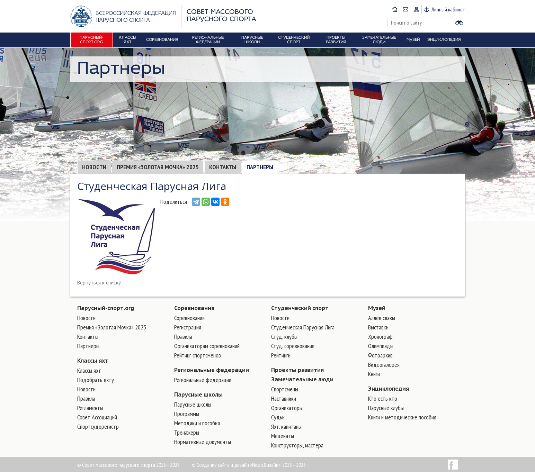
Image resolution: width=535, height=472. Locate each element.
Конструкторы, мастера (297, 445)
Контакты (222, 167)
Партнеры (260, 167)
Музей (376, 308)
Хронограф (380, 337)
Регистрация (187, 327)
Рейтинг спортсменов (197, 355)
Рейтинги (281, 355)
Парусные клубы (386, 408)
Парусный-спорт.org (105, 308)
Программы (186, 414)
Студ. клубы (284, 337)
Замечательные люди (302, 379)
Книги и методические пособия (402, 417)
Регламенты (90, 408)
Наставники (283, 398)
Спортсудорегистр (98, 426)
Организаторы (287, 408)
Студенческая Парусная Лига (303, 327)
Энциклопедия (388, 388)
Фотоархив (380, 355)
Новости (94, 167)
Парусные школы (198, 394)
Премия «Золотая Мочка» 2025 (158, 167)
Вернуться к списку (99, 282)
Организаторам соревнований (207, 346)
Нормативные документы (202, 442)
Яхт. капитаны (286, 426)
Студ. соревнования (292, 346)
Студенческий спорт (300, 308)
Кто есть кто (382, 398)
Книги (374, 374)
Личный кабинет (448, 9)
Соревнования (194, 308)
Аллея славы (381, 318)
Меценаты (282, 436)
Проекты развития (297, 369)
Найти (459, 22)
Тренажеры (186, 432)
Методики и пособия (197, 423)
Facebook (453, 465)
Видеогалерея (384, 365)
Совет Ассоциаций (97, 417)
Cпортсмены (284, 389)
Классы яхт (92, 360)
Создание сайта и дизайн (223, 464)
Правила (86, 398)
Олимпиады (380, 346)
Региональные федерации (211, 369)
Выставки (378, 327)
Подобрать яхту (95, 380)
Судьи (278, 417)
